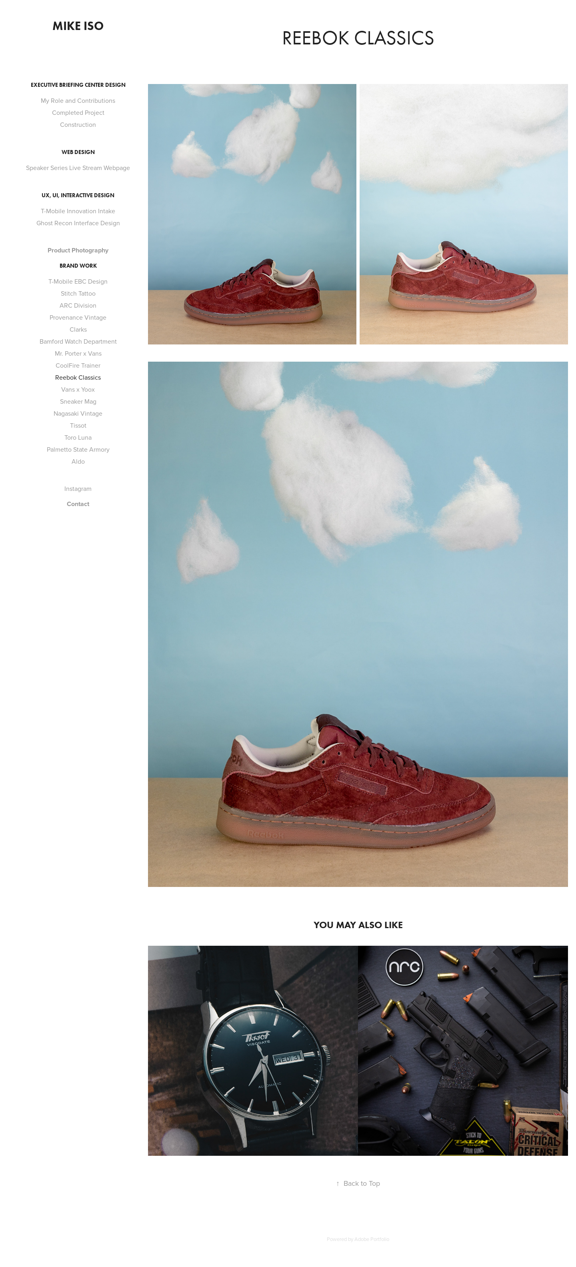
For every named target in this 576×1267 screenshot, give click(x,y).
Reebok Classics (78, 377)
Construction (78, 124)
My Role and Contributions (78, 100)
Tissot (78, 425)
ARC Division (78, 305)
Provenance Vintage (78, 317)
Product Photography (78, 250)
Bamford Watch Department (78, 341)
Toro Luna (78, 437)
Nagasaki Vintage (78, 413)
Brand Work (78, 265)
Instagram (78, 488)
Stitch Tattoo (78, 293)
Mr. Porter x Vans (78, 353)
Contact (78, 503)
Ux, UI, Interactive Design (78, 195)
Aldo (78, 461)
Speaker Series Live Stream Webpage (78, 167)
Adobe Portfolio (371, 1239)
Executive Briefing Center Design (78, 85)
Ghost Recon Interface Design (78, 222)
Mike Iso (78, 25)
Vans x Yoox (78, 389)
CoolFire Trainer (78, 365)
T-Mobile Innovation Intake (78, 210)
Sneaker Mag (78, 401)
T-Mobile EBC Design (78, 281)
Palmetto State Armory (78, 449)
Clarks (78, 329)
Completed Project (78, 112)
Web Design (78, 152)
